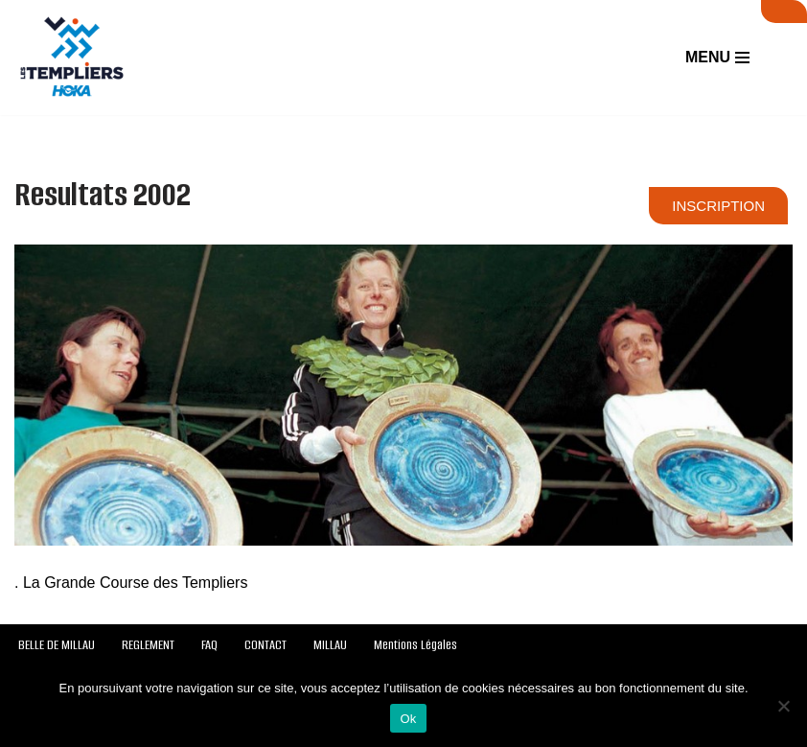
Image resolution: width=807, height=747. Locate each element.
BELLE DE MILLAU (56, 645)
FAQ (209, 645)
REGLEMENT (148, 645)
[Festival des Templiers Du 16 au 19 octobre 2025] (71, 57)
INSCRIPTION (718, 206)
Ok (408, 719)
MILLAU (330, 645)
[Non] (783, 705)
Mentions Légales (415, 645)
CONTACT (265, 645)
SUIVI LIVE (784, 11)
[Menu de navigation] (717, 57)
